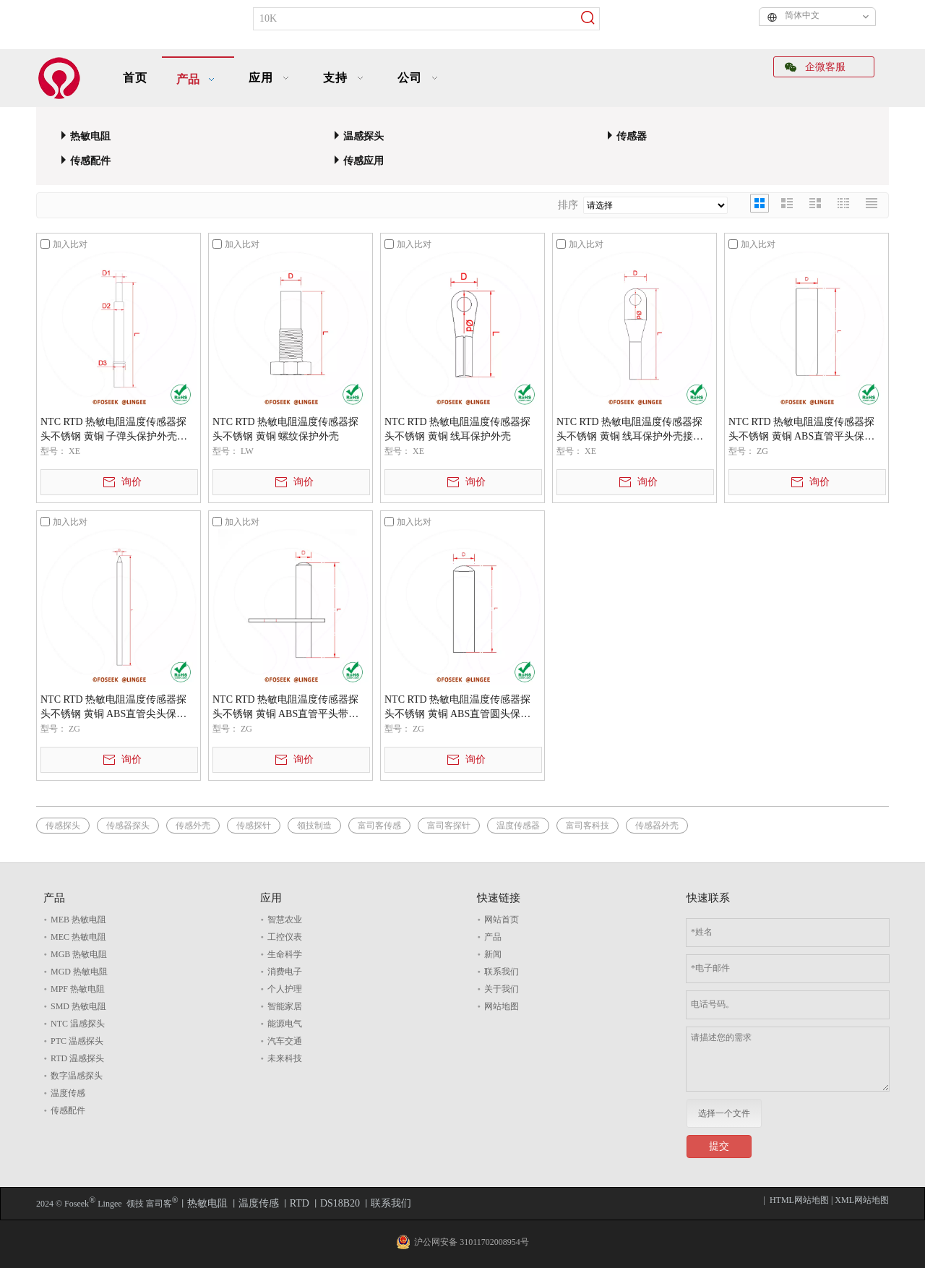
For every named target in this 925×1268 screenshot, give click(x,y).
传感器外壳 (657, 826)
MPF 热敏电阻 (78, 989)
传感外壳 (193, 826)
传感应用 (363, 160)
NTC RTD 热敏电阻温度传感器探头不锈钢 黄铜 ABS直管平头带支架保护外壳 (285, 707)
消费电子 (284, 972)
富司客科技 (587, 826)
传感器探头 (128, 826)
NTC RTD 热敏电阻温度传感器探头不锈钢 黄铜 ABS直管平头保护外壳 (801, 430)
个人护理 (284, 989)
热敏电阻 (90, 136)
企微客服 (815, 66)
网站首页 (501, 919)
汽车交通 (284, 1041)
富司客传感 (379, 826)
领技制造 (314, 826)
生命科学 (284, 954)
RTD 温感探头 (77, 1058)
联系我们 (501, 972)
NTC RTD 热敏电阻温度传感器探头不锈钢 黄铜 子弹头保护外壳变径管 (113, 430)
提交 (719, 1146)
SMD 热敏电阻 (78, 1006)
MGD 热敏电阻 (79, 972)
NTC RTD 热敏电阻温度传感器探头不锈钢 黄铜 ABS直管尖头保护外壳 (113, 707)
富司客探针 (448, 826)
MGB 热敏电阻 (79, 954)
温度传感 (68, 1093)
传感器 (631, 136)
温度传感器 (518, 826)
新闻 (493, 954)
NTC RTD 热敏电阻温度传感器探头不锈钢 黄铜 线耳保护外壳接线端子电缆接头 (629, 430)
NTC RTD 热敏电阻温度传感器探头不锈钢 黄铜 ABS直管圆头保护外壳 (457, 707)
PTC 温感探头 (77, 1041)
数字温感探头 (77, 1076)
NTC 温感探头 (78, 1024)
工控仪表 (284, 937)
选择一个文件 (724, 1113)
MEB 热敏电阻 (78, 919)
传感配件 (90, 160)
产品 (493, 937)
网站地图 (501, 1006)
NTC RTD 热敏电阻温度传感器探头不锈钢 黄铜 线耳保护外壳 (457, 429)
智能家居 (284, 1006)
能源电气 (284, 1024)
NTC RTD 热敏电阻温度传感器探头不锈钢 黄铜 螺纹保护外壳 (285, 429)
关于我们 (501, 989)
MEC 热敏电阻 (78, 937)
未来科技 (284, 1058)
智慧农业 (284, 919)
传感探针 (253, 826)
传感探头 (63, 826)
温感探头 (363, 136)
